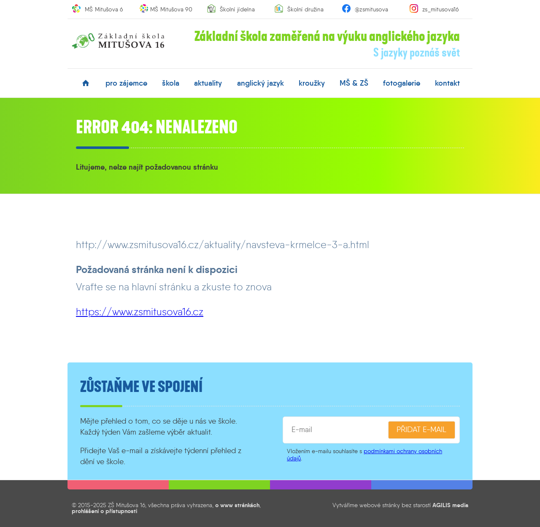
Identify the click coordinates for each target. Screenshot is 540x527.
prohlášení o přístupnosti (104, 511)
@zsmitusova (371, 9)
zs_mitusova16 (440, 9)
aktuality (208, 83)
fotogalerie (401, 83)
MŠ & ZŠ (354, 83)
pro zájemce (126, 83)
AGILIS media (450, 505)
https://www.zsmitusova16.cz (139, 311)
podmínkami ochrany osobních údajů (364, 454)
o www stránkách (237, 505)
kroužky (312, 83)
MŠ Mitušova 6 (104, 9)
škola (170, 83)
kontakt (447, 83)
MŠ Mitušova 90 (171, 9)
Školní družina (305, 9)
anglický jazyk (260, 83)
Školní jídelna (237, 9)
